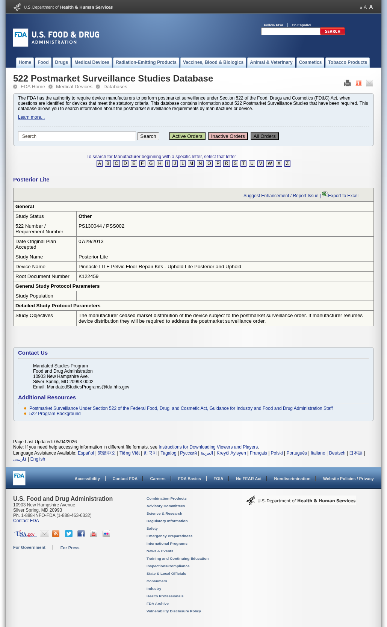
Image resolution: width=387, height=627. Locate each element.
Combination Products (167, 498)
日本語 (356, 453)
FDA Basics (189, 478)
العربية (207, 453)
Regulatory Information (167, 521)
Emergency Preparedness (169, 536)
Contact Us (33, 352)
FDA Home (33, 86)
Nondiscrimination (292, 478)
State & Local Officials (166, 573)
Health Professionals (165, 596)
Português (296, 453)
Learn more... (31, 117)
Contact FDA (125, 478)
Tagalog (169, 453)
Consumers (157, 581)
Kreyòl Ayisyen (231, 453)
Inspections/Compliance (168, 566)
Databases (115, 86)
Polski (277, 453)
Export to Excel (343, 195)
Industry (154, 588)
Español (86, 453)
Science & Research (164, 513)
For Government (29, 547)
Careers (158, 478)
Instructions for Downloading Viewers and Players (208, 447)
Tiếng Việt (129, 453)
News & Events (160, 551)
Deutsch (337, 453)
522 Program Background (55, 413)
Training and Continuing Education (178, 558)
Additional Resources (47, 397)
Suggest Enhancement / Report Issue (280, 195)
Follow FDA (273, 25)
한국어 (150, 453)
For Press (70, 547)
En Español (301, 25)
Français (258, 453)
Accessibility (87, 478)
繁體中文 (107, 453)
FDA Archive (158, 603)
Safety (152, 528)
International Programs (167, 543)
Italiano (318, 453)
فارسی (20, 459)
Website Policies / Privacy (348, 478)
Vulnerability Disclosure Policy (174, 611)
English (37, 459)
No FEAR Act (249, 478)
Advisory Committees (166, 506)
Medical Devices (74, 86)
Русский (188, 453)
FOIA (218, 478)
